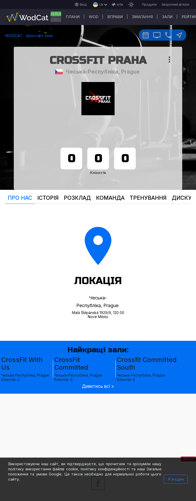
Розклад (77, 198)
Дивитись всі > (98, 386)
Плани (73, 16)
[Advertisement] (98, 429)
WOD (93, 16)
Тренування (148, 198)
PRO (56, 19)
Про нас (20, 198)
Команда (110, 198)
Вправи (115, 16)
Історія (48, 198)
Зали (167, 16)
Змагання (142, 16)
